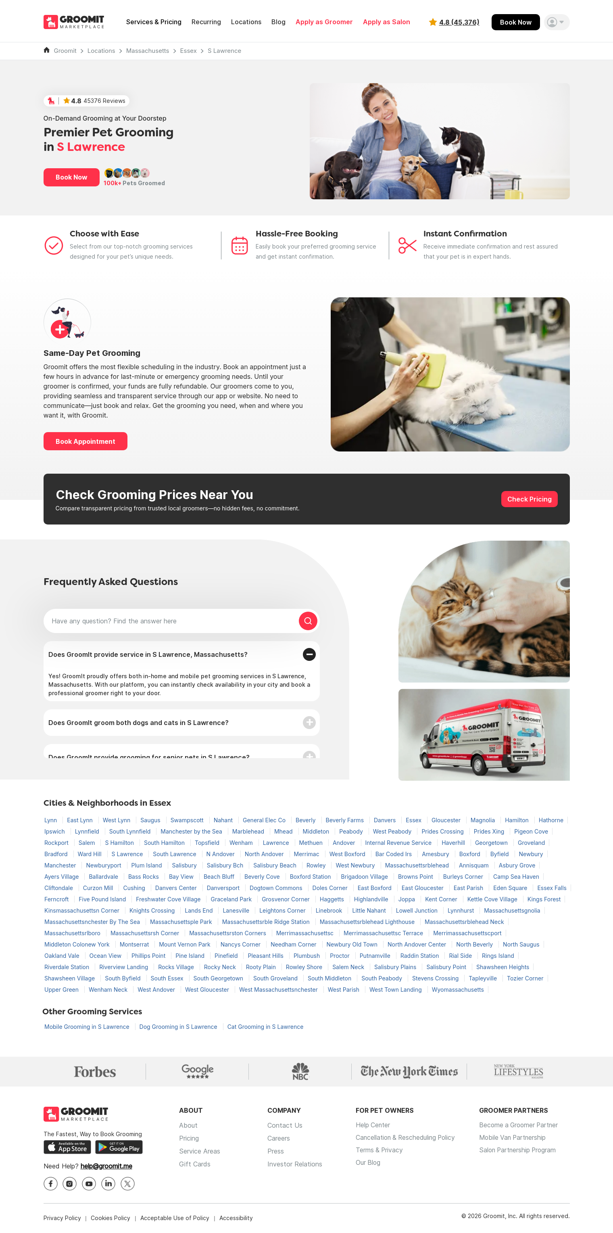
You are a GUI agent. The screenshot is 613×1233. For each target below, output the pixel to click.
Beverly (306, 820)
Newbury (531, 854)
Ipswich (55, 831)
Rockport (57, 842)
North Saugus (521, 944)
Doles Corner (331, 887)
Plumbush (307, 955)
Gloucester (447, 820)
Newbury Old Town (353, 944)
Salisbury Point (447, 966)
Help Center (373, 1126)
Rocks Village (177, 966)
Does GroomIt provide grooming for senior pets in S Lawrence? (149, 757)
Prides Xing (490, 831)
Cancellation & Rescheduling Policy (408, 1139)
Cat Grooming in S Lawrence (265, 1026)
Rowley (316, 865)
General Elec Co (265, 820)
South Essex (168, 978)
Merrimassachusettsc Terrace (384, 933)
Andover (345, 842)
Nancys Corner (241, 944)
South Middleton (330, 978)
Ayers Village (62, 876)
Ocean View (106, 955)
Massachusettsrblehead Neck (464, 921)
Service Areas (199, 1151)
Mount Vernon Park (185, 944)
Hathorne (551, 820)
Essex (188, 50)
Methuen (311, 842)
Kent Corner (442, 899)
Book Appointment (85, 441)
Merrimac (307, 854)
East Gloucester (423, 887)
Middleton (317, 831)
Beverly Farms (345, 820)
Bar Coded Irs (394, 854)
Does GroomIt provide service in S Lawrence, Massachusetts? (148, 654)
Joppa (407, 899)
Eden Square (511, 887)
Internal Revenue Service (399, 842)
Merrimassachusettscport (467, 933)
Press (275, 1151)
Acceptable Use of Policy (174, 1218)
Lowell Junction (417, 910)
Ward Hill (90, 854)
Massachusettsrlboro (73, 933)
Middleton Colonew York (77, 944)
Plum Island (147, 865)
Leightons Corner (283, 910)
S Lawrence (224, 50)
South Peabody (382, 978)
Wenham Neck (109, 989)
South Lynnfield (130, 831)
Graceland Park (232, 899)
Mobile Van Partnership (519, 1139)
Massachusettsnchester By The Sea (93, 921)
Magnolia (483, 820)
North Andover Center (418, 944)
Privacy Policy (62, 1218)
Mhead (284, 831)
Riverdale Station (67, 966)
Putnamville (376, 955)
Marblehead (249, 831)
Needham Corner (294, 944)
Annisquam (474, 865)
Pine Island (190, 955)
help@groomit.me (106, 1167)
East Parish (469, 887)
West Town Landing (396, 989)
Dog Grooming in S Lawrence (179, 1026)
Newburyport (104, 865)
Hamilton (517, 820)
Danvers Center (176, 887)
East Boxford (375, 887)
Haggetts (333, 899)
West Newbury (356, 865)
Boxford (470, 854)
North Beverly (475, 944)
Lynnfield (88, 831)
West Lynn (117, 820)
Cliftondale (59, 887)
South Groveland (276, 978)
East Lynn (80, 820)
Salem (88, 842)
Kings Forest (544, 899)
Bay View (182, 876)
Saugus (151, 820)
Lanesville (237, 910)
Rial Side (461, 955)
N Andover (221, 854)
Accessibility (236, 1218)
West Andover (157, 989)
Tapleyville (483, 978)
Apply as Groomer (324, 22)
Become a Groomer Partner (525, 1126)
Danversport (224, 887)
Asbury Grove (517, 865)
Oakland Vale (62, 955)
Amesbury (436, 854)
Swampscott (188, 820)
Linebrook (330, 910)
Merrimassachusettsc (305, 933)
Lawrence (277, 842)
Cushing (134, 887)
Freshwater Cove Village (169, 899)
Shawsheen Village (70, 978)
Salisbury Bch (226, 865)
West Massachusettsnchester (279, 989)
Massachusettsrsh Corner (146, 933)
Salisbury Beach (275, 865)
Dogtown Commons (277, 887)
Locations (246, 22)
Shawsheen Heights (502, 966)
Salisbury (185, 865)
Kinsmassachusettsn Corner (82, 910)
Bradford (56, 854)
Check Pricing (529, 499)
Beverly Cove (262, 876)
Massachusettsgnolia (512, 910)
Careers (278, 1139)
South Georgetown (219, 978)
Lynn (51, 820)
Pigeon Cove (531, 831)
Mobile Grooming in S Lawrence (87, 1026)
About (188, 1126)
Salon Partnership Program (524, 1151)
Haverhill (454, 842)
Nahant (224, 820)
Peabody (351, 831)
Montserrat (135, 944)
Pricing (189, 1139)
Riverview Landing (124, 966)
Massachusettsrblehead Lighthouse (368, 921)
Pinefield (227, 955)
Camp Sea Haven (516, 876)
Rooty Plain (261, 966)
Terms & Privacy (380, 1151)
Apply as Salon (386, 22)
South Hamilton (165, 842)
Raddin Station (420, 955)
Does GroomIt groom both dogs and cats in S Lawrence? (138, 723)
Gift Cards (195, 1164)
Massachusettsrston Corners (228, 933)
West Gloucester (208, 989)
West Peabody (393, 831)
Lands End (199, 910)
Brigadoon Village (365, 876)
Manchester (60, 865)
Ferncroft (57, 899)
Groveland (531, 842)
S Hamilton (120, 842)
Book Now (516, 22)
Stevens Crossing (436, 978)
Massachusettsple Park (182, 921)
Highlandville (372, 899)
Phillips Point (149, 955)
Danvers (385, 820)
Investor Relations (294, 1164)
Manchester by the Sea (192, 831)
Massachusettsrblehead (417, 865)
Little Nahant (369, 910)
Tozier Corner (525, 978)
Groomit (65, 50)
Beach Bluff (220, 876)
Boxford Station (311, 876)
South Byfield (123, 978)
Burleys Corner (464, 876)
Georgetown (492, 842)
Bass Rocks (144, 876)
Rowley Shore (305, 966)
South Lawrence (175, 854)
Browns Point (416, 876)
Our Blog (368, 1164)
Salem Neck (349, 966)
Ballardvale (104, 876)
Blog (278, 22)
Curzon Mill (99, 887)
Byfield (500, 854)
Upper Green (62, 989)
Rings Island (498, 955)
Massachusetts (147, 50)
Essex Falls (552, 887)
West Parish (344, 989)
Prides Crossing (443, 831)
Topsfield (208, 842)
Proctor (340, 955)
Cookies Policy (110, 1218)
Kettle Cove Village (493, 899)
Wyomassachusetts (458, 989)
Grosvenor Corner (286, 899)
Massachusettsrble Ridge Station (266, 921)
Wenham (241, 842)
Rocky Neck (221, 966)
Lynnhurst (461, 910)
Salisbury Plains (396, 966)
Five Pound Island (103, 899)
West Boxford (348, 854)
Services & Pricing (153, 22)
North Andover (265, 854)
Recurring (206, 22)
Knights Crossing (152, 910)
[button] (557, 22)
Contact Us (284, 1126)
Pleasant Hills (266, 955)
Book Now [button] (72, 177)
